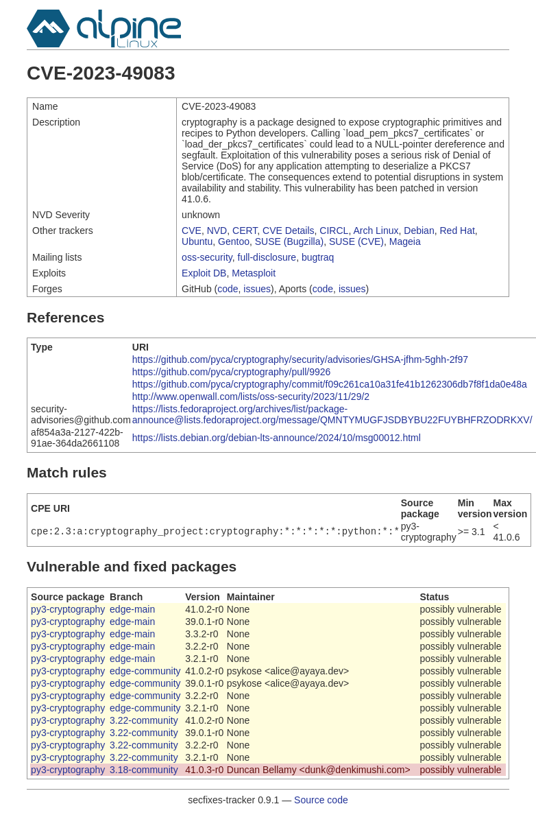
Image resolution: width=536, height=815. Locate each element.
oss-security (207, 257)
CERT (244, 230)
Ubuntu (197, 241)
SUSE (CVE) (356, 241)
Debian (419, 230)
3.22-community (144, 720)
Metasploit (254, 273)
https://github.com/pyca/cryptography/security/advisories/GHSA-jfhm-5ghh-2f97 (300, 359)
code (227, 288)
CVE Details (288, 230)
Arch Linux (375, 230)
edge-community (145, 670)
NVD (217, 230)
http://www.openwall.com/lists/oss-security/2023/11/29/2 (250, 396)
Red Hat (456, 230)
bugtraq (318, 257)
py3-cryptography (68, 609)
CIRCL (333, 230)
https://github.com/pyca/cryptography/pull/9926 (231, 371)
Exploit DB (204, 273)
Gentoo (233, 241)
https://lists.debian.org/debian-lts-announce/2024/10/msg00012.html (276, 437)
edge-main (132, 609)
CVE (192, 230)
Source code (321, 799)
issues (257, 288)
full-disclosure (267, 257)
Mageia (405, 241)
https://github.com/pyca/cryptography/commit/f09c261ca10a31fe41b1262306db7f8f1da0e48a (329, 384)
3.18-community (144, 769)
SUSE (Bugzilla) (289, 241)
